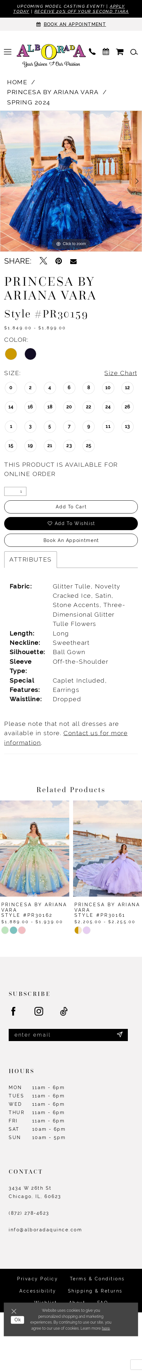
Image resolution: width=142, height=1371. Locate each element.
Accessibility (37, 1290)
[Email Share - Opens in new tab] (73, 261)
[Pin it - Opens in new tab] (58, 261)
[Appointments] (71, 24)
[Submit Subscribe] (119, 1035)
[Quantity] (15, 491)
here (106, 1328)
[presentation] (34, 848)
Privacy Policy (37, 1278)
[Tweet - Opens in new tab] (43, 261)
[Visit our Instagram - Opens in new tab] (39, 1012)
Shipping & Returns (95, 1290)
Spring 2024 (28, 102)
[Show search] (134, 52)
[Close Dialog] (15, 1311)
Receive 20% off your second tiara (81, 11)
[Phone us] (92, 52)
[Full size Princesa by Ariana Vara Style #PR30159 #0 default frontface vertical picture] (71, 181)
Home (17, 82)
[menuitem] (7, 52)
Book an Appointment (71, 540)
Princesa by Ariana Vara (53, 91)
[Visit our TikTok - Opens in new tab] (64, 1012)
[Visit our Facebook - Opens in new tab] (14, 1012)
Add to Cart (71, 506)
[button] (7, 52)
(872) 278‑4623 (29, 1213)
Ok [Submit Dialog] (17, 1319)
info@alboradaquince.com (45, 1229)
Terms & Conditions (97, 1278)
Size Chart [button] (120, 372)
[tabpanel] (71, 181)
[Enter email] (68, 1035)
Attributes (30, 559)
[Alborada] (51, 56)
